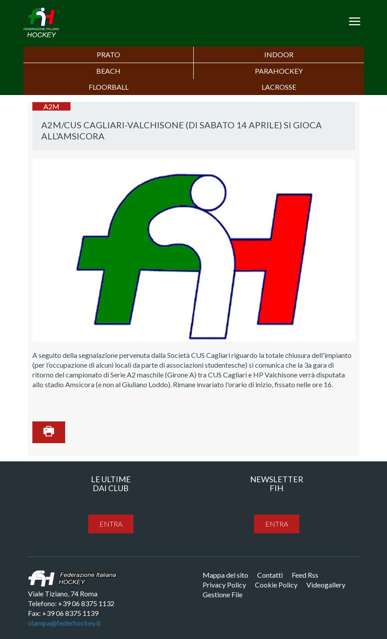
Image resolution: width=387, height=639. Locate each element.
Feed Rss (305, 575)
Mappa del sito (225, 575)
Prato (108, 54)
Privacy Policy (224, 584)
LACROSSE (279, 87)
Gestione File (222, 594)
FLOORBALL (109, 87)
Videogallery (325, 584)
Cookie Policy (276, 584)
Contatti (270, 575)
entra (110, 524)
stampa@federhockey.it (64, 623)
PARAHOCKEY (279, 71)
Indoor (278, 54)
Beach (108, 71)
